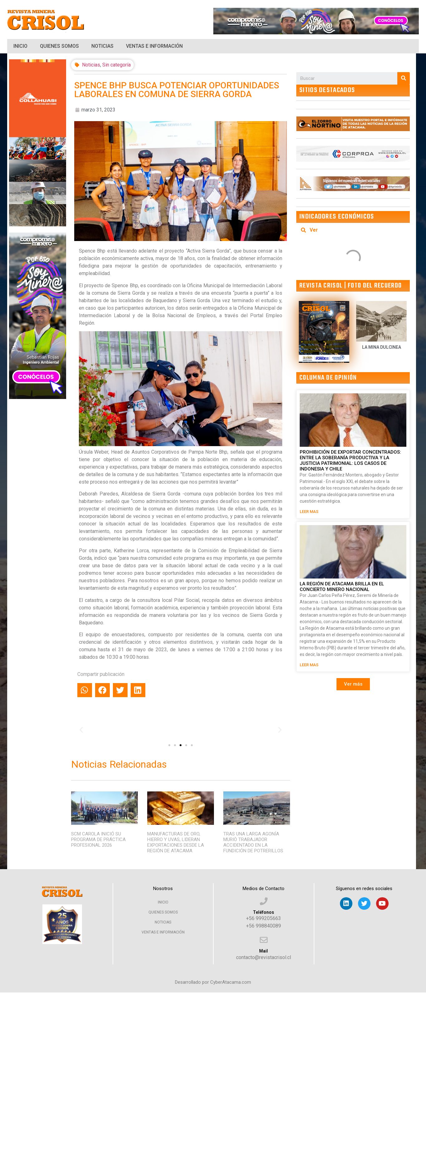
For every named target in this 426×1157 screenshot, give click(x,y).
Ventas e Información (154, 46)
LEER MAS (309, 511)
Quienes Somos (59, 46)
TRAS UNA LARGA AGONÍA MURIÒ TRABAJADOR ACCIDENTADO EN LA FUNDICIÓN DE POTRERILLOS (253, 842)
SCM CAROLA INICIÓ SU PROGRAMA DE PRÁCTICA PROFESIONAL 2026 (98, 839)
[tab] (353, 230)
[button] (169, 745)
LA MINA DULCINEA (381, 347)
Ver (314, 230)
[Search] (403, 78)
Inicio (20, 46)
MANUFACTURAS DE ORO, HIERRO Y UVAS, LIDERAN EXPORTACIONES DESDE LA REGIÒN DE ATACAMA (175, 842)
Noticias (102, 46)
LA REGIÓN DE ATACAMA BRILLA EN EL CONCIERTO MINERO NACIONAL (342, 586)
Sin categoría (116, 65)
